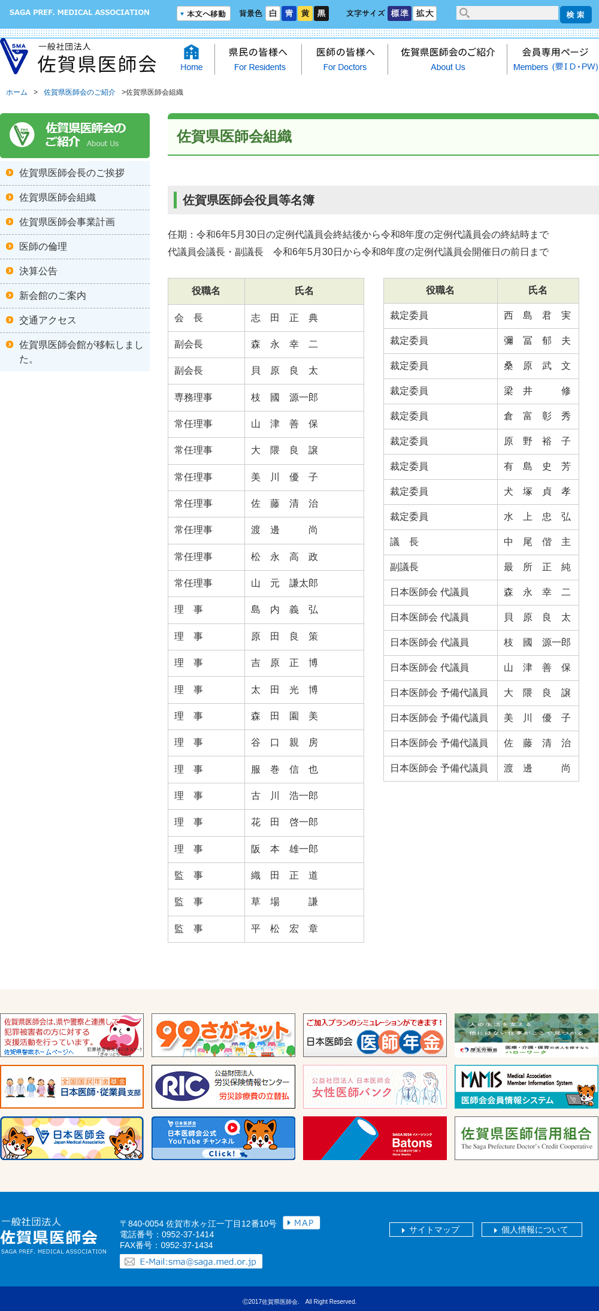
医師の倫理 (43, 246)
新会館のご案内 (52, 295)
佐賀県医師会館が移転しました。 (81, 352)
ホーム (17, 92)
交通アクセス (48, 320)
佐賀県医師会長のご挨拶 (72, 173)
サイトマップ (434, 1229)
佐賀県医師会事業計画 (67, 222)
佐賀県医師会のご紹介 (80, 92)
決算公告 (38, 271)
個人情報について (534, 1229)
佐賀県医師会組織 (57, 197)
